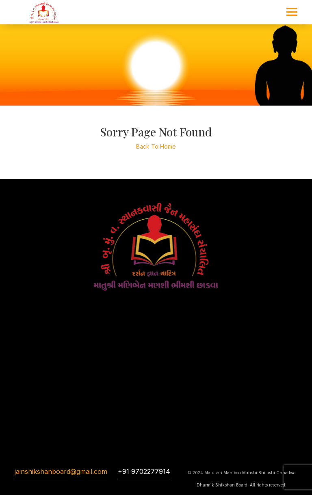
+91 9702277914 (144, 471)
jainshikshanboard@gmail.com (61, 471)
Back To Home (156, 146)
